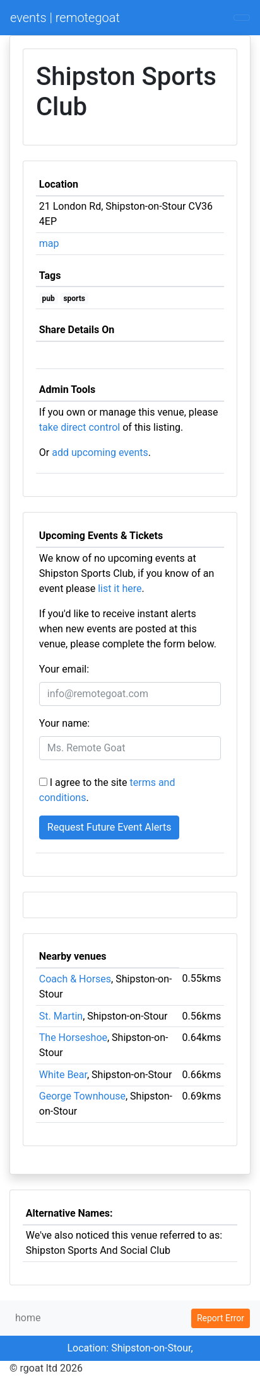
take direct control (79, 427)
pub (48, 298)
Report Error (220, 1318)
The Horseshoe (73, 1037)
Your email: (64, 669)
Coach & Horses (75, 979)
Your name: (64, 723)
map (49, 243)
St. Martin (61, 1016)
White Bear (63, 1075)
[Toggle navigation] (241, 17)
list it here (119, 588)
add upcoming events (100, 452)
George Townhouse (82, 1096)
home (27, 1318)
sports (74, 298)
